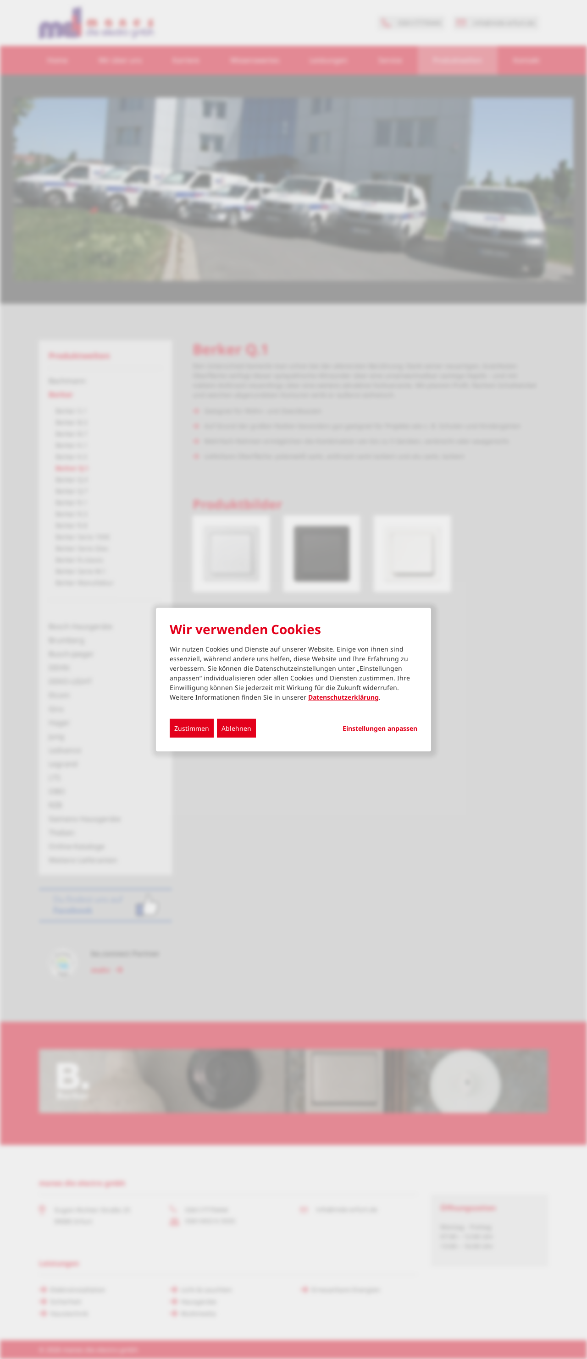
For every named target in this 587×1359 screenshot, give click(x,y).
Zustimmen (191, 727)
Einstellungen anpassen (380, 728)
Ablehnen (236, 727)
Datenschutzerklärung (343, 696)
